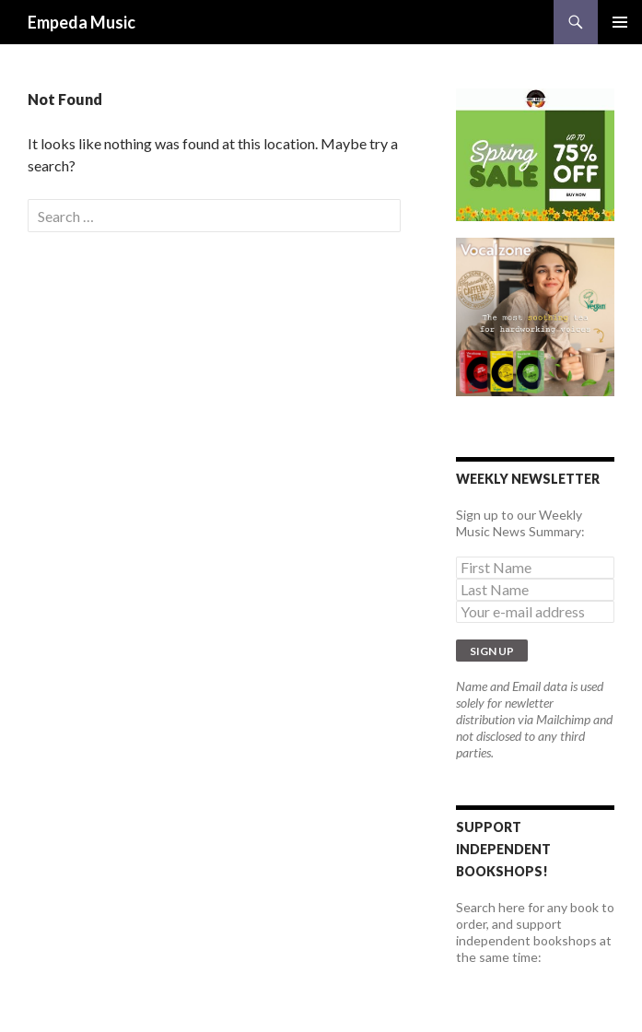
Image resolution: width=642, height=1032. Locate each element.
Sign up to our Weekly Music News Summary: (520, 523)
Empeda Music (81, 22)
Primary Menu (620, 22)
